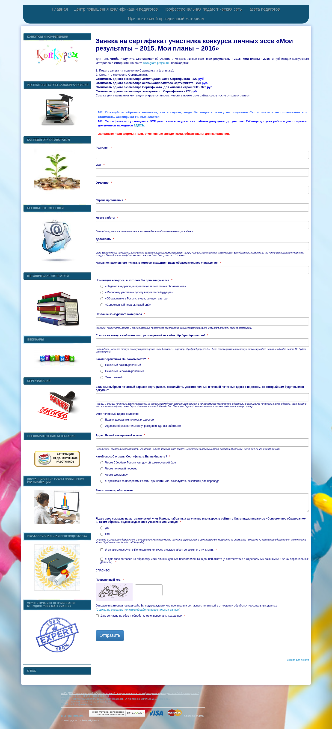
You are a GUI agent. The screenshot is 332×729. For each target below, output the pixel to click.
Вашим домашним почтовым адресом (127, 419)
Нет (105, 533)
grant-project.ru (159, 63)
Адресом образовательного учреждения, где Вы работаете (140, 425)
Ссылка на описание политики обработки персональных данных (138, 609)
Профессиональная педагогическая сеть (202, 9)
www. (146, 63)
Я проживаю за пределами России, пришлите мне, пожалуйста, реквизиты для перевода (159, 481)
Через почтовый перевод (118, 468)
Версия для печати (298, 659)
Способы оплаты (194, 715)
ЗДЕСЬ (139, 125)
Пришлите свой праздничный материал (166, 18)
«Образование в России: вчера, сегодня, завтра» (134, 298)
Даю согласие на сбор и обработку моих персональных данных (140, 615)
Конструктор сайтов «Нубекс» (81, 720)
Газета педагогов (263, 9)
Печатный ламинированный (120, 365)
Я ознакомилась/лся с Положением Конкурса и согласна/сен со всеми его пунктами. (158, 549)
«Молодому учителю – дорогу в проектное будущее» (136, 292)
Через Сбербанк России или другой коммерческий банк (138, 462)
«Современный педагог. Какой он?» (125, 304)
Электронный (111, 377)
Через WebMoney (113, 474)
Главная (60, 9)
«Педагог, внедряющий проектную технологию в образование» (143, 286)
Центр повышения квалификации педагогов (115, 9)
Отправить (110, 635)
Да (104, 527)
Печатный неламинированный (122, 371)
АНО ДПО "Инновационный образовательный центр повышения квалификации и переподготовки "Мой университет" (130, 693)
